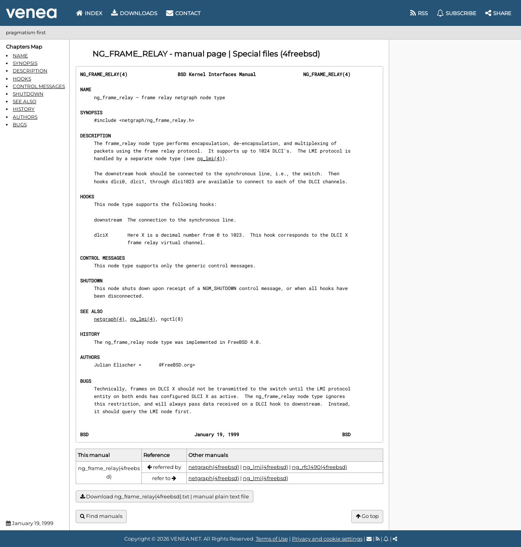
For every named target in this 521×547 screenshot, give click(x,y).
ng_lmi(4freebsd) (265, 467)
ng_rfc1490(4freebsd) (319, 467)
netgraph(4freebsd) (213, 467)
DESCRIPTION (30, 71)
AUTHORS (25, 117)
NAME (20, 56)
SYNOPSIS (25, 63)
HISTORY (24, 109)
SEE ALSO (24, 101)
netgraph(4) (109, 319)
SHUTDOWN (28, 94)
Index (89, 13)
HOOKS (22, 79)
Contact (183, 13)
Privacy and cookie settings (327, 538)
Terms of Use (272, 538)
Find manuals (101, 516)
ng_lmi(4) (209, 158)
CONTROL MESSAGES (39, 86)
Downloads (134, 13)
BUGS (20, 124)
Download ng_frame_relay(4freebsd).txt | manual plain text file (164, 496)
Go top (367, 516)
